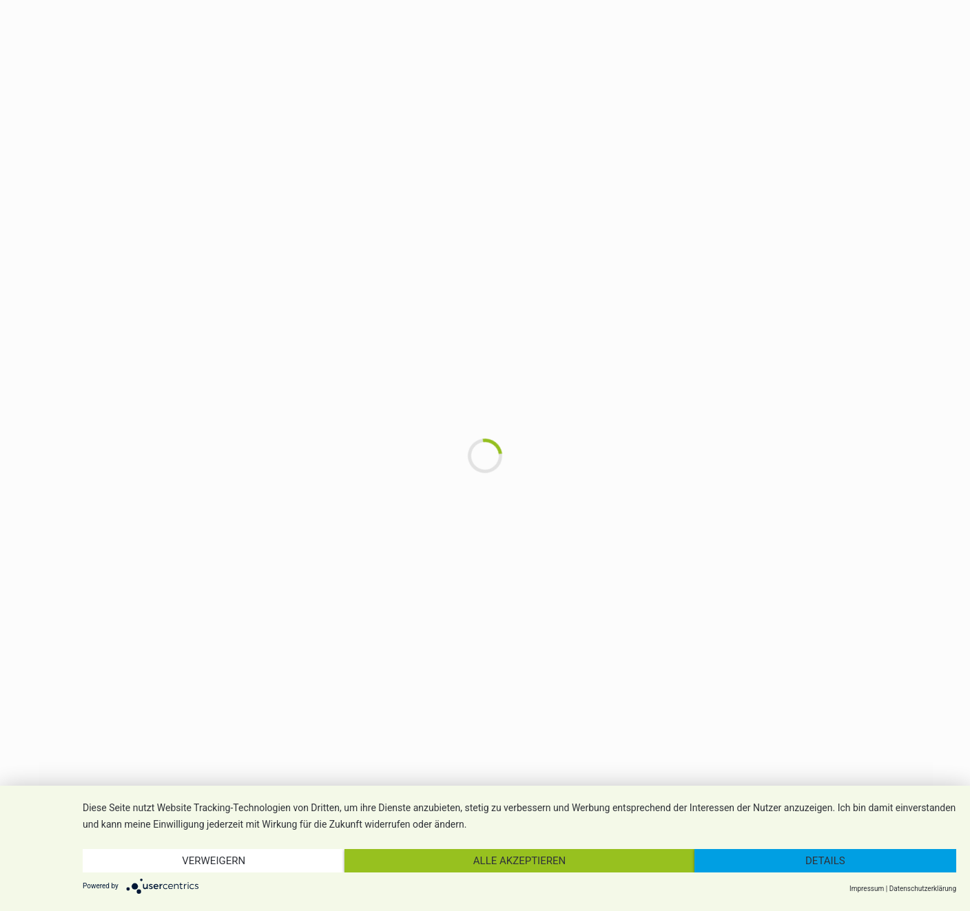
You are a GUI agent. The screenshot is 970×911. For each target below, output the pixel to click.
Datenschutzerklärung (922, 888)
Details (825, 861)
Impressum (866, 888)
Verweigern (213, 861)
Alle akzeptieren (519, 861)
